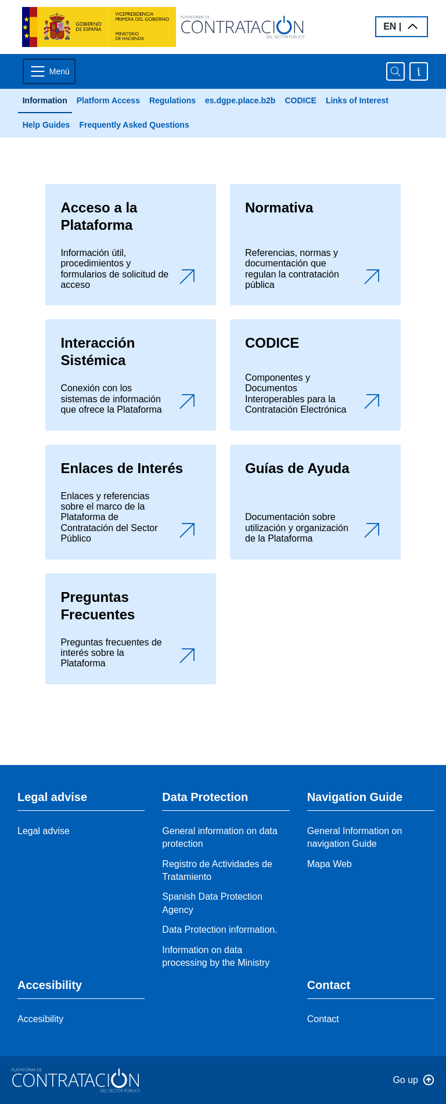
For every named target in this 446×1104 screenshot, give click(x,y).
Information (45, 100)
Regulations (172, 100)
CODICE (300, 100)
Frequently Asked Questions (134, 124)
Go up (405, 1080)
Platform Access (108, 100)
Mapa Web (329, 864)
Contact (323, 1019)
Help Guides (46, 124)
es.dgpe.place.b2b (240, 100)
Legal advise (43, 831)
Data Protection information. (219, 930)
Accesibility (40, 1019)
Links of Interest (357, 100)
